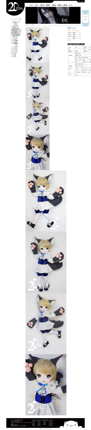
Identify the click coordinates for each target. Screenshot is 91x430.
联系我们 (47, 420)
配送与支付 (51, 421)
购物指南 (39, 424)
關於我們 (48, 5)
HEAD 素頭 (14, 42)
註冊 (79, 1)
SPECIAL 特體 (14, 40)
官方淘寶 (42, 420)
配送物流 (50, 424)
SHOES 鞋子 (14, 56)
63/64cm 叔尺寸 (15, 32)
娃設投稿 (65, 5)
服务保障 (44, 424)
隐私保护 (38, 420)
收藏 (82, 44)
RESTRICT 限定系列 (16, 35)
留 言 (70, 5)
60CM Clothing (15, 52)
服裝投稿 (59, 5)
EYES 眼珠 (14, 55)
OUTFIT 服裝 (14, 48)
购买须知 (33, 425)
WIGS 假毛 (14, 53)
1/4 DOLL (14, 37)
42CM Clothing (15, 50)
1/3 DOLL (14, 36)
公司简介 (51, 420)
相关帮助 (39, 421)
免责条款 (34, 420)
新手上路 (33, 421)
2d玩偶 (27, 425)
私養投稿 (54, 5)
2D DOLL (36, 5)
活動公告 (42, 5)
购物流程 (33, 424)
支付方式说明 (51, 425)
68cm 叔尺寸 (14, 33)
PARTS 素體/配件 (15, 43)
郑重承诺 (44, 421)
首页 (30, 24)
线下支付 (39, 425)
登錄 (82, 1)
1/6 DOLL (14, 39)
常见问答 (39, 423)
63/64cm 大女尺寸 (15, 29)
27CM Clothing (15, 49)
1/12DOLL (14, 27)
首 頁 (30, 5)
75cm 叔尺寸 (14, 30)
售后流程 (33, 423)
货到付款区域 (51, 423)
